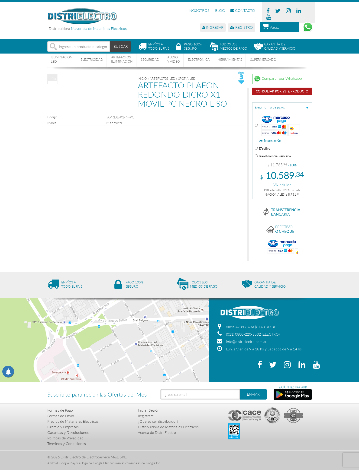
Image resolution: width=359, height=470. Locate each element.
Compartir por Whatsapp (278, 79)
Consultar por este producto (282, 91)
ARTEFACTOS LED (162, 78)
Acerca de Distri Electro (157, 432)
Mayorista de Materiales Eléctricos (99, 28)
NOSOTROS (199, 10)
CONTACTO (242, 10)
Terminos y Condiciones (66, 443)
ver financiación (270, 140)
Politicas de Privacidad (65, 438)
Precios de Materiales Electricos (73, 421)
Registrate (146, 415)
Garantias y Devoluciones (68, 432)
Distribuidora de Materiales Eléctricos (168, 427)
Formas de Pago (60, 410)
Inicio (142, 78)
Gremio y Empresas (63, 427)
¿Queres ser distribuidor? (158, 421)
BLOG (220, 10)
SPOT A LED (186, 78)
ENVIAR (253, 394)
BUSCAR (120, 46)
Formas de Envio (60, 415)
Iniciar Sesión (148, 410)
